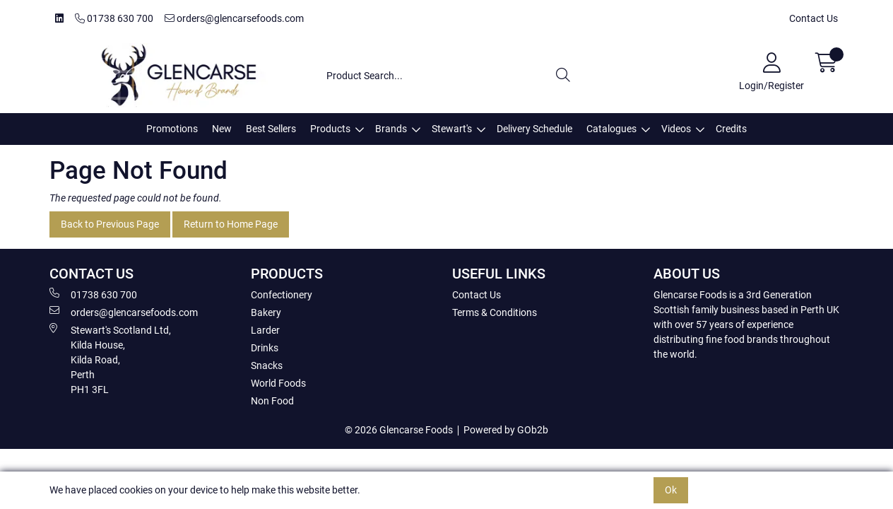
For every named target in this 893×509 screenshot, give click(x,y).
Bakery (266, 312)
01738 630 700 (114, 18)
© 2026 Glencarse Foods (399, 429)
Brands (391, 128)
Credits (731, 128)
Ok (671, 490)
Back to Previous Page (110, 224)
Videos (676, 128)
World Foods (278, 383)
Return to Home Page (231, 224)
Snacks (267, 365)
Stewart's (452, 128)
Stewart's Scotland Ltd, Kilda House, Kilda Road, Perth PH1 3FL (110, 359)
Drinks (264, 347)
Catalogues (611, 128)
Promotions (172, 128)
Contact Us (813, 18)
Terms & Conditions (494, 312)
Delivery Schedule (534, 128)
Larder (265, 330)
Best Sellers (271, 128)
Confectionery (281, 294)
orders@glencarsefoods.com (234, 18)
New (222, 128)
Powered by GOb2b (505, 429)
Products (330, 128)
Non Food (272, 400)
